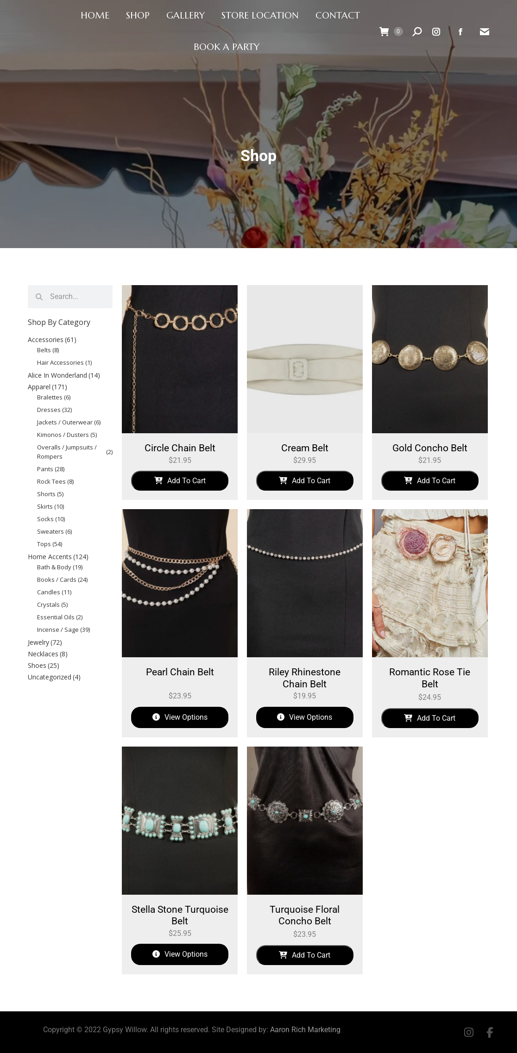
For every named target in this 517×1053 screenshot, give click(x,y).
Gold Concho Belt (429, 448)
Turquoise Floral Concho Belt (305, 915)
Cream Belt (304, 448)
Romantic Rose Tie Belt (429, 678)
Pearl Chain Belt (180, 672)
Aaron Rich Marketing (305, 1029)
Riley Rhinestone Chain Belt (304, 678)
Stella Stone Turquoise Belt (180, 915)
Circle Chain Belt (180, 448)
